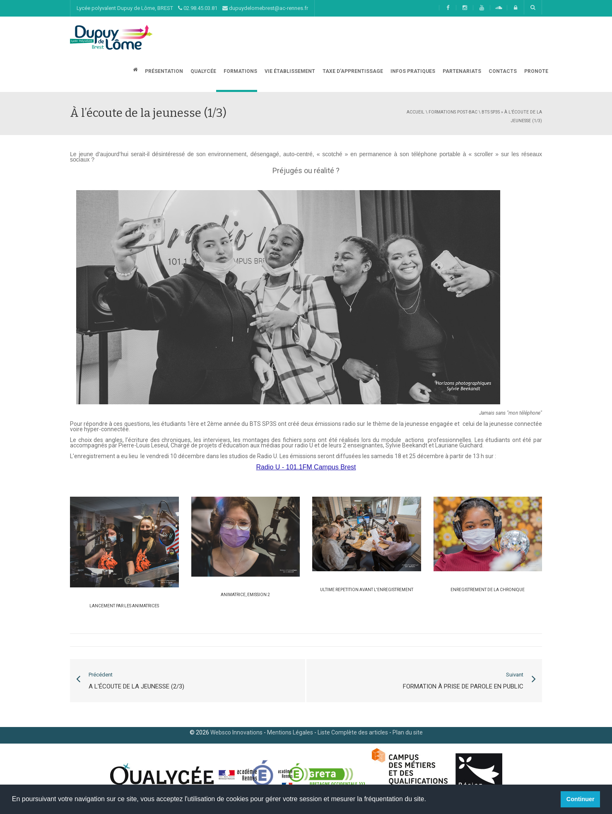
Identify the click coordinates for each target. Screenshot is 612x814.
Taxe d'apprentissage (352, 71)
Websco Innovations (236, 732)
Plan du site (408, 732)
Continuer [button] (580, 799)
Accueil (415, 112)
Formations (239, 71)
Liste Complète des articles (353, 732)
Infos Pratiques (412, 71)
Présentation (163, 71)
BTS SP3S (491, 112)
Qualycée (202, 71)
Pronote (535, 71)
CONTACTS (502, 71)
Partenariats (461, 71)
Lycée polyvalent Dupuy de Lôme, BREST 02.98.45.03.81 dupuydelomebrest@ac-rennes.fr (192, 8)
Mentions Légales (290, 732)
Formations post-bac (453, 112)
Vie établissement (289, 71)
